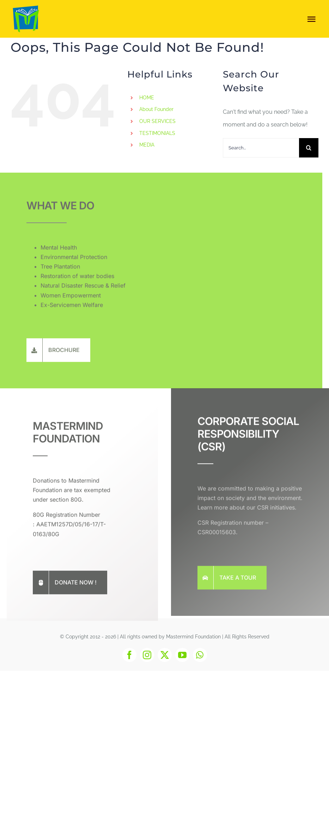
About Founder (156, 109)
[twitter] (165, 655)
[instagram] (147, 655)
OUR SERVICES (157, 121)
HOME (146, 97)
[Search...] (261, 147)
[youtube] (182, 655)
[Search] (308, 147)
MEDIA (146, 145)
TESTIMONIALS (157, 133)
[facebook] (129, 655)
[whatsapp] (200, 655)
